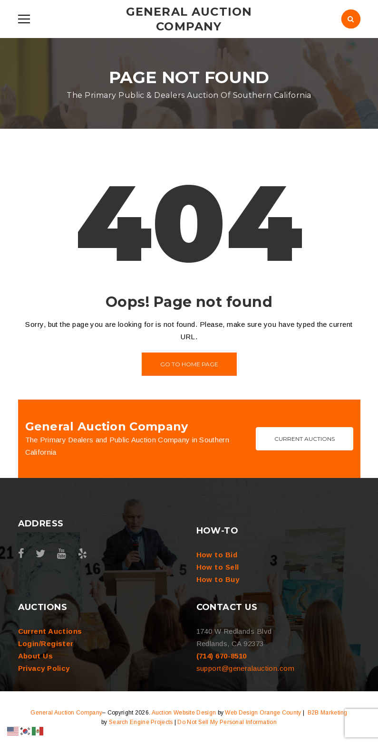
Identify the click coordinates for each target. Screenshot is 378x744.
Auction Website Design (184, 712)
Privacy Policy (44, 668)
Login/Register (46, 643)
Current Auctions (304, 438)
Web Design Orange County (263, 712)
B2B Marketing (328, 712)
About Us (35, 656)
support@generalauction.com (245, 668)
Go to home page (189, 364)
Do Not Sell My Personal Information (227, 722)
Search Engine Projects (141, 722)
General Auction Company (66, 712)
